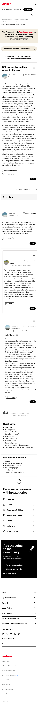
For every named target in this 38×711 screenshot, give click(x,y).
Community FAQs (11, 432)
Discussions (9, 436)
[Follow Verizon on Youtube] (11, 634)
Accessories (12, 531)
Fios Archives (24, 19)
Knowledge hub (11, 443)
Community (4, 19)
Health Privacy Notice (8, 670)
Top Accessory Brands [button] (10, 618)
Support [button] (5, 603)
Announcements (11, 438)
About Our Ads (6, 694)
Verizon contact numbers (14, 472)
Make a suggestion (14, 569)
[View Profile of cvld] (11, 261)
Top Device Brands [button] (9, 598)
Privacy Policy (6, 661)
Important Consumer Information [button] (14, 623)
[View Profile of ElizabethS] (14, 326)
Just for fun (11, 573)
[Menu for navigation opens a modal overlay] (35, 4)
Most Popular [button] (7, 613)
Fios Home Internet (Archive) (11, 22)
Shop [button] (4, 593)
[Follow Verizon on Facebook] (3, 634)
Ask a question (28, 15)
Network (11, 526)
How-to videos (10, 441)
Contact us (9, 470)
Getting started (11, 430)
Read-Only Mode (26, 32)
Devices (10, 499)
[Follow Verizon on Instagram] (15, 634)
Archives (16, 19)
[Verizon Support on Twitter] (3, 643)
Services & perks (14, 515)
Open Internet (6, 684)
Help (10, 19)
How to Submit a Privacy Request (17, 445)
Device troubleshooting (13, 463)
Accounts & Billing (15, 510)
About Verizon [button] (7, 608)
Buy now (28, 9)
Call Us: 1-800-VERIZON (12, 9)
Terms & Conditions (8, 689)
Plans (9, 504)
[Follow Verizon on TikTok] (19, 634)
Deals (9, 520)
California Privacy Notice (9, 666)
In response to (22, 266)
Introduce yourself (12, 434)
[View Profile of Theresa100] (12, 75)
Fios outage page (11, 468)
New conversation (14, 565)
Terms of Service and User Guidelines (19, 447)
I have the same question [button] (10, 170)
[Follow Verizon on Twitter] (7, 634)
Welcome (8, 427)
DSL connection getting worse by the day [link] (14, 24)
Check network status (13, 465)
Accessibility (5, 680)
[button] (3, 15)
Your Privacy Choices (10, 675)
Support (8, 461)
